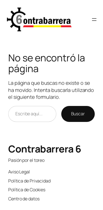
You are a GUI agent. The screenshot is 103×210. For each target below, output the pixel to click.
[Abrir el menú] (94, 19)
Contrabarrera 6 (44, 149)
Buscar (78, 114)
